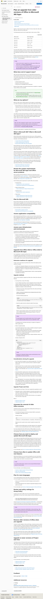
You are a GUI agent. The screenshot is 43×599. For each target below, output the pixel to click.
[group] (29, 300)
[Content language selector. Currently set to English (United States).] (5, 595)
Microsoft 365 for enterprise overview (21, 209)
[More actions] (41, 7)
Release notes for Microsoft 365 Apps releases (23, 472)
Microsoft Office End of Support (22, 96)
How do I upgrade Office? (27, 64)
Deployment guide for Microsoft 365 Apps (22, 166)
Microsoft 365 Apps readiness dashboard (20, 223)
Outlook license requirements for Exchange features (25, 185)
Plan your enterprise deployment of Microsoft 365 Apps (31, 449)
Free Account (39, 3)
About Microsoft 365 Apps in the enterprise (22, 164)
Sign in (41, 1)
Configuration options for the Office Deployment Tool (29, 431)
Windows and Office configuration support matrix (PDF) (24, 569)
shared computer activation (25, 156)
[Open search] (38, 1)
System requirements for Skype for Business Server (25, 188)
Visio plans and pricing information (21, 552)
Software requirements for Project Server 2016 (24, 196)
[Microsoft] (1, 1)
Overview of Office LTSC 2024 (27, 126)
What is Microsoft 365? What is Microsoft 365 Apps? (22, 23)
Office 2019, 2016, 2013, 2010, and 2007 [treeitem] (6, 19)
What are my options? (17, 22)
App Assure (20, 224)
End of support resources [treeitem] (5, 10)
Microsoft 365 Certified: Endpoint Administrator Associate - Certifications (25, 585)
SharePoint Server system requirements (23, 192)
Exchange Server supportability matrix (25, 178)
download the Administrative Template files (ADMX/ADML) (26, 501)
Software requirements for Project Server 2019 (24, 195)
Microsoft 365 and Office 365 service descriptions (23, 143)
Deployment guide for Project (20, 400)
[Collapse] (11, 6)
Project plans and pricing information (21, 551)
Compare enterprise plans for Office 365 (22, 142)
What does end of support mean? (19, 21)
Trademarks (2, 598)
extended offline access (19, 158)
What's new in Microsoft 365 (20, 471)
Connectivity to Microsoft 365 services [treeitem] (6, 12)
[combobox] (6, 8)
